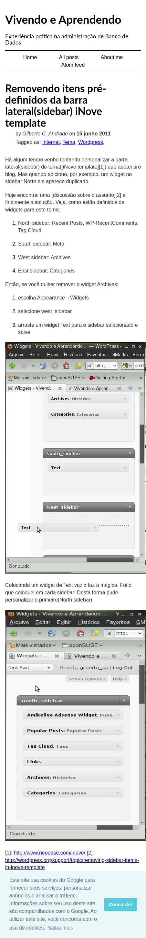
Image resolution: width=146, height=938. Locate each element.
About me (112, 57)
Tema (69, 142)
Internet (51, 142)
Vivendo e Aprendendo (63, 19)
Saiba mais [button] (60, 928)
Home (30, 57)
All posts (68, 57)
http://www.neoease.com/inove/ (49, 853)
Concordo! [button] (120, 904)
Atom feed (73, 65)
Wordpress (90, 142)
